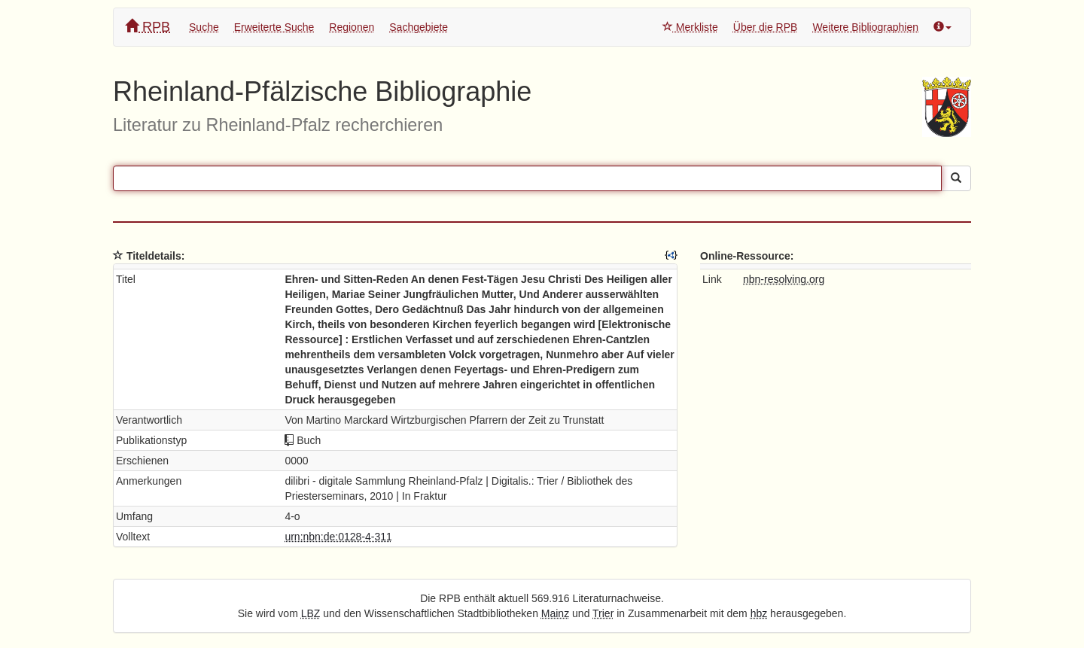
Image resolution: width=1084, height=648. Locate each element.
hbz (759, 613)
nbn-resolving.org (783, 279)
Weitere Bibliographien (865, 27)
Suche (204, 27)
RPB (147, 27)
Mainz (555, 613)
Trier (603, 613)
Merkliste (690, 27)
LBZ (311, 613)
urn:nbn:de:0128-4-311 (338, 537)
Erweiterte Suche (274, 27)
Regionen (351, 27)
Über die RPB (765, 27)
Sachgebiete (418, 27)
